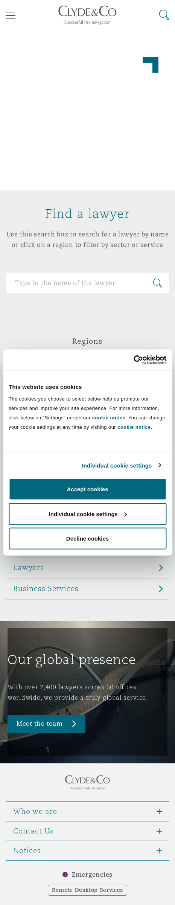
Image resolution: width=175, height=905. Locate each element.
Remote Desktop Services (87, 890)
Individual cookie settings (117, 465)
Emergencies (92, 875)
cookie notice (108, 418)
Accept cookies (87, 489)
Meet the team (40, 724)
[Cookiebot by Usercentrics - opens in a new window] (133, 360)
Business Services (46, 588)
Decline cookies (87, 538)
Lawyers (28, 567)
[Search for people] (87, 283)
